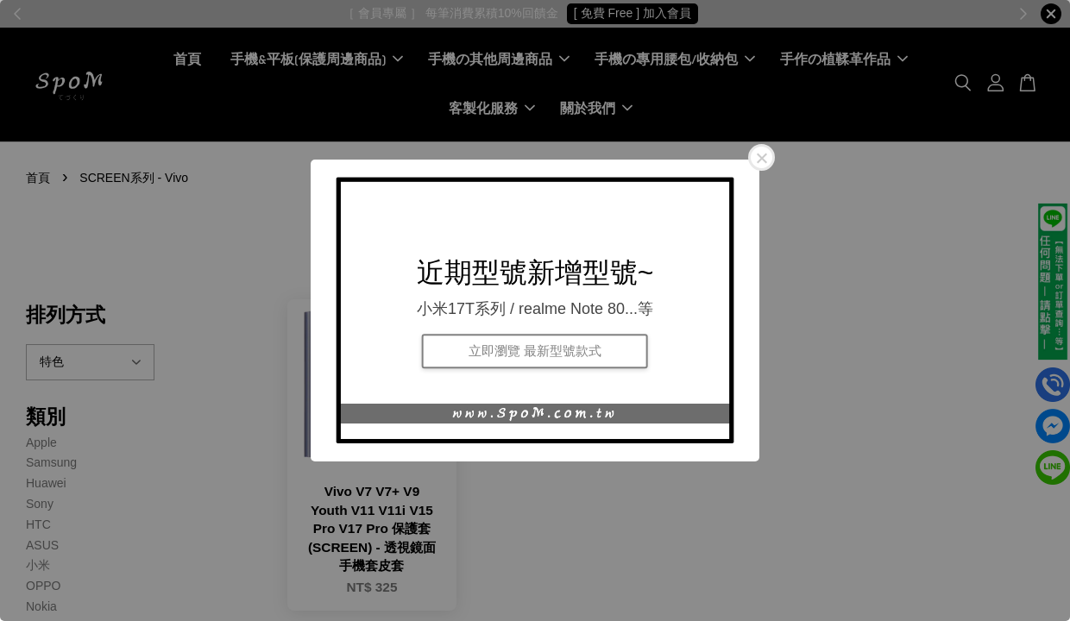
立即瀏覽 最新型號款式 (535, 350)
